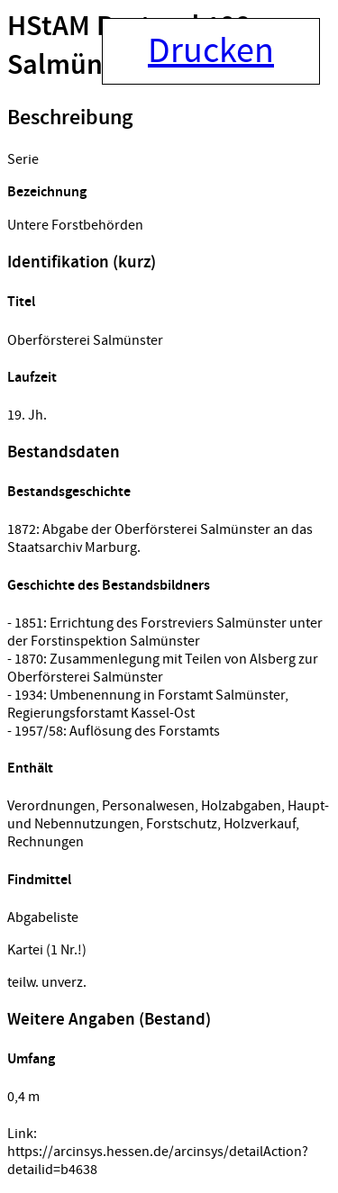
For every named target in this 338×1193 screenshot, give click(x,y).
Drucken (211, 51)
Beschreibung (69, 118)
